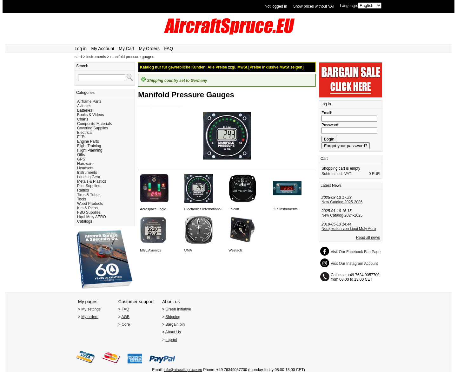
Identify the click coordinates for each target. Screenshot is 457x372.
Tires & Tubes (89, 195)
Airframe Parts (89, 101)
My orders (89, 317)
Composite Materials (94, 123)
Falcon (233, 209)
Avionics (84, 106)
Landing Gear (88, 177)
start (78, 57)
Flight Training (89, 146)
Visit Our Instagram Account (354, 263)
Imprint (171, 339)
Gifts (81, 155)
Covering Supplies (92, 128)
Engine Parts (88, 141)
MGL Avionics (150, 250)
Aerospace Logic (153, 209)
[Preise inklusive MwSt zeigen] (276, 67)
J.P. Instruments (285, 209)
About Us (173, 332)
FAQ (168, 48)
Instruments (87, 172)
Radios (83, 190)
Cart (324, 158)
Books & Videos (90, 115)
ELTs (81, 137)
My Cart (126, 48)
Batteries (84, 110)
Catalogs (84, 221)
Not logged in (276, 6)
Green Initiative (178, 309)
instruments (96, 57)
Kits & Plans (87, 208)
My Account (102, 48)
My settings (91, 309)
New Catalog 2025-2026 (341, 202)
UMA (188, 250)
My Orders (149, 48)
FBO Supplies (89, 212)
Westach (235, 250)
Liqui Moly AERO (91, 217)
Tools (81, 199)
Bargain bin (175, 324)
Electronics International (203, 209)
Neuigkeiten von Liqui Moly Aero (348, 228)
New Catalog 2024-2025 (341, 215)
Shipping (172, 317)
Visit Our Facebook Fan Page (356, 252)
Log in (81, 48)
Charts (82, 119)
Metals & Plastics (91, 181)
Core (126, 324)
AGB (125, 317)
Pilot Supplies (88, 186)
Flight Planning (89, 150)
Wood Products (90, 203)
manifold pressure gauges (132, 57)
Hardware (85, 163)
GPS (81, 159)
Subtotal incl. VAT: (336, 174)
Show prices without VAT (314, 6)
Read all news (368, 237)
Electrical (85, 132)
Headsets (85, 168)
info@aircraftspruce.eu (183, 370)
